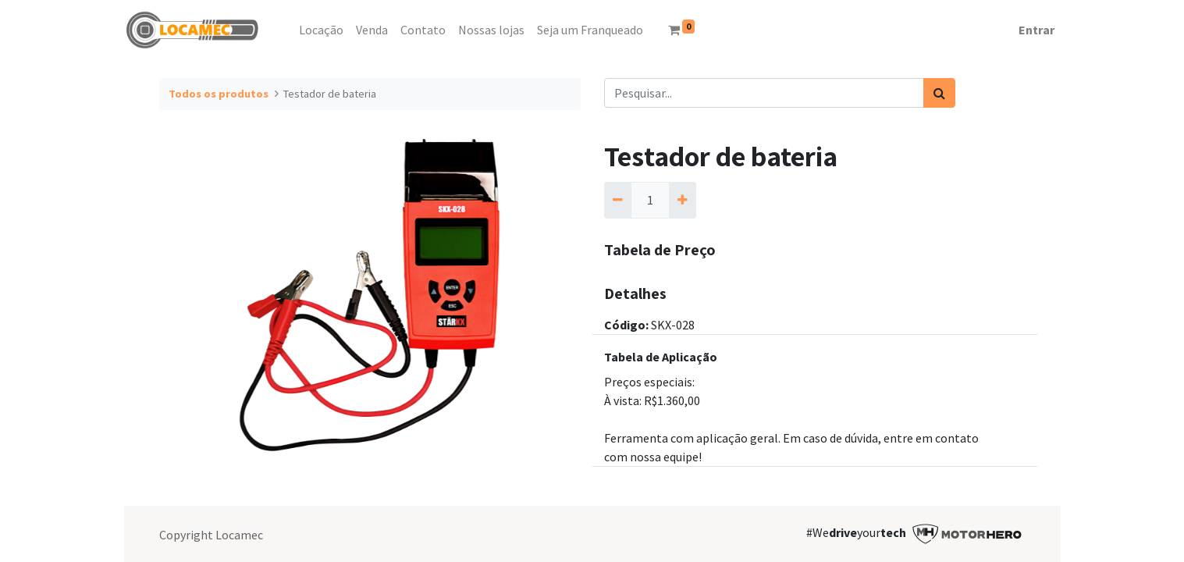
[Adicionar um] (682, 200)
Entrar (1036, 29)
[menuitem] (286, 29)
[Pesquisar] (939, 93)
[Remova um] (617, 200)
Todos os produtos (218, 94)
